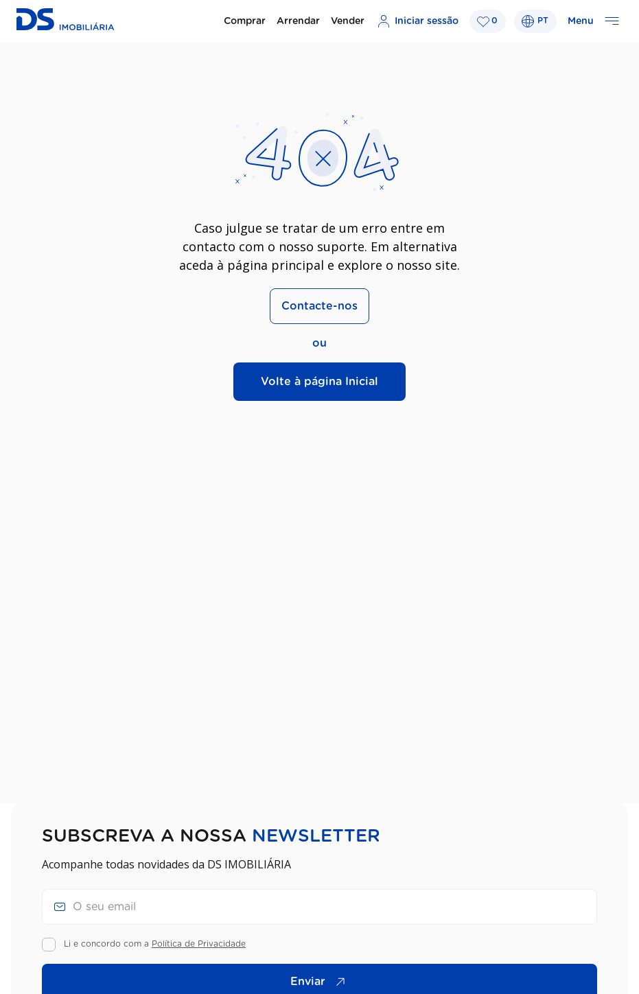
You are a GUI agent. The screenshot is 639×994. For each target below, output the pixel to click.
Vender (347, 21)
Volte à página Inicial (319, 381)
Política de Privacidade (199, 944)
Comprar (245, 21)
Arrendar (298, 21)
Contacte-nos (319, 306)
